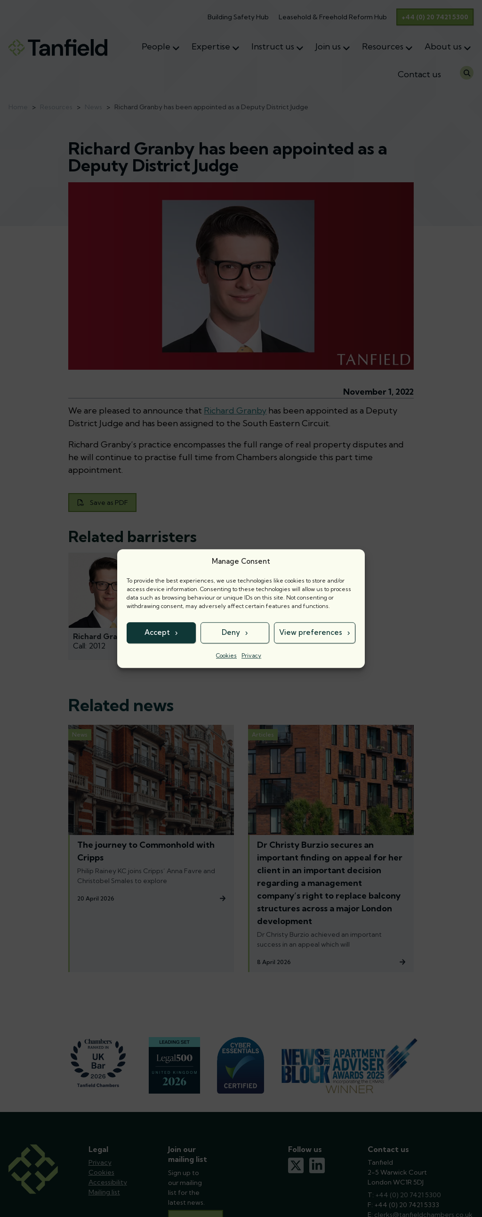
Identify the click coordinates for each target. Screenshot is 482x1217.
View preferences (310, 632)
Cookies (226, 655)
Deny (231, 632)
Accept (157, 632)
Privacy (251, 655)
